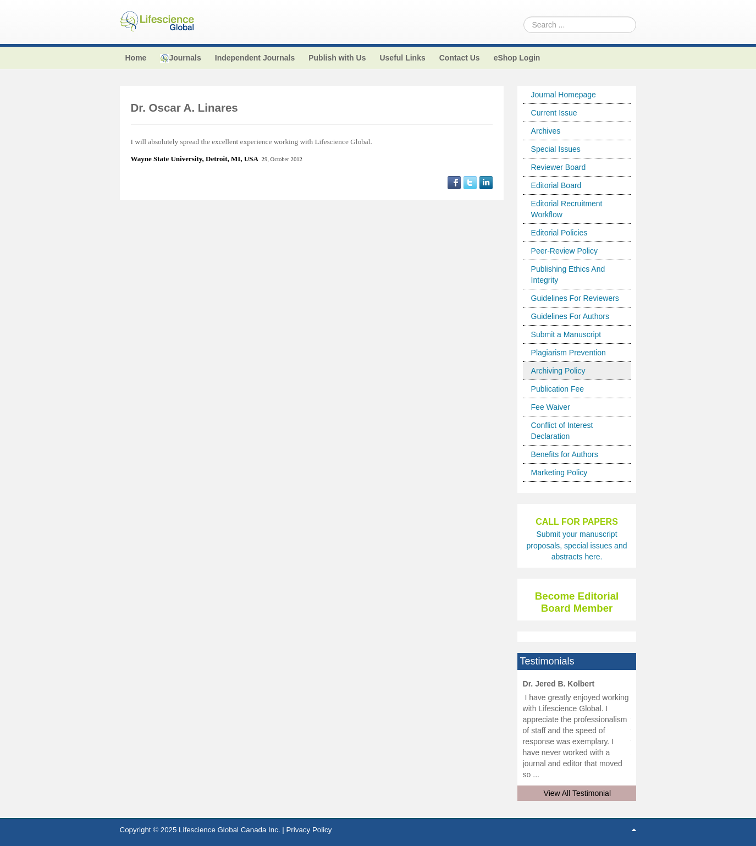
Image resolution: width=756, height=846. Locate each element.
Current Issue (554, 112)
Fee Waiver (550, 407)
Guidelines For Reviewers (575, 298)
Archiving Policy (558, 370)
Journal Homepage (563, 94)
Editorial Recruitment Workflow (567, 209)
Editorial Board (556, 185)
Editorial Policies (559, 232)
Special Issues (556, 149)
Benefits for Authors (564, 454)
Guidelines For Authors (570, 316)
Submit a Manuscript (566, 334)
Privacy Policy (309, 830)
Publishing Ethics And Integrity (568, 274)
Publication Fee (557, 388)
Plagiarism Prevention (568, 352)
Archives (546, 131)
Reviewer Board (558, 167)
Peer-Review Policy (564, 250)
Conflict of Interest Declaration (562, 431)
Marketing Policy (559, 472)
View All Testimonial (577, 793)
